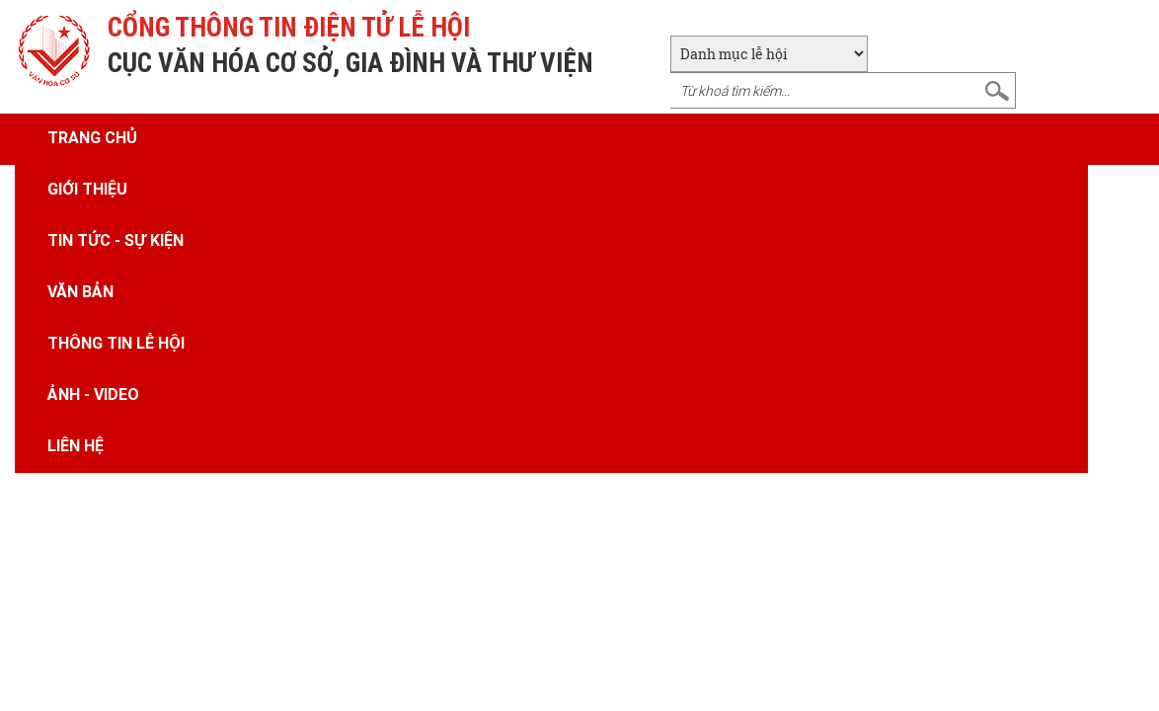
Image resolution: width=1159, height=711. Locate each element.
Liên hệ (75, 445)
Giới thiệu (87, 188)
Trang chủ (92, 137)
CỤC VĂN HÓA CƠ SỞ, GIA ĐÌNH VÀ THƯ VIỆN (350, 62)
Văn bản (80, 291)
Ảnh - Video (93, 394)
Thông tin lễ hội (116, 343)
